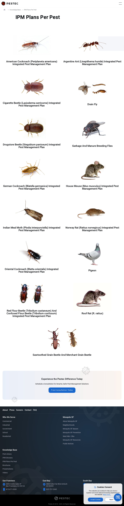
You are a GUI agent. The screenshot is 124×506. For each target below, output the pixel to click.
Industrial (6, 425)
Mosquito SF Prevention (72, 432)
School (5, 432)
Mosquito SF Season (70, 429)
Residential (7, 436)
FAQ (35, 410)
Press (11, 410)
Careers (19, 410)
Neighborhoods (68, 425)
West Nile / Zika (68, 436)
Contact (28, 410)
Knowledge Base (15, 10)
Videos (5, 473)
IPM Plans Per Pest (10, 461)
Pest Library (7, 454)
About (5, 410)
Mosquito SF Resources (72, 440)
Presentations (8, 469)
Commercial (7, 421)
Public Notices (68, 444)
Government (7, 429)
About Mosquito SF (70, 421)
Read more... (107, 494)
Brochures (6, 465)
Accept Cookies (95, 499)
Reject (111, 499)
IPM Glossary (8, 458)
